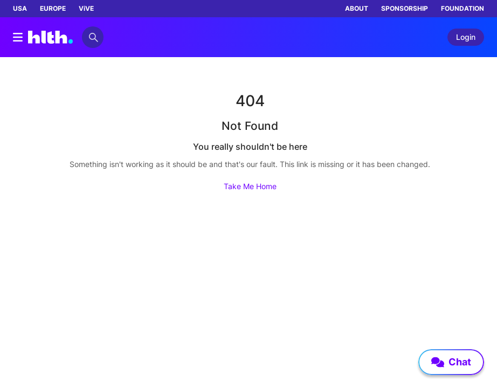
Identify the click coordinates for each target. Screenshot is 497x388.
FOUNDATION (462, 8)
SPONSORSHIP (404, 8)
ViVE (86, 8)
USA (20, 8)
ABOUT (356, 8)
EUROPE (53, 8)
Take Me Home (250, 186)
